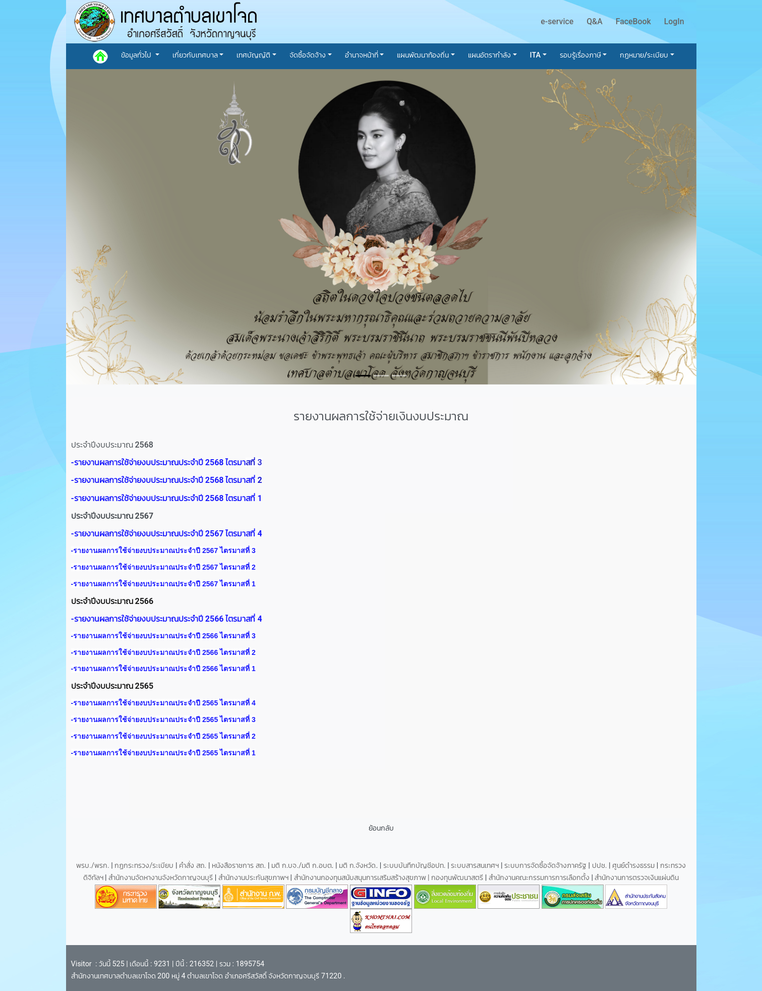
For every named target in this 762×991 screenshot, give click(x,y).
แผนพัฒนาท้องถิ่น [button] (423, 55)
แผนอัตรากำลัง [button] (489, 55)
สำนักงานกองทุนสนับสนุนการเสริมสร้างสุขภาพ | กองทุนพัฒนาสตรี (389, 877)
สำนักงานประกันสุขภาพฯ (254, 877)
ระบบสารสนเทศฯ (476, 865)
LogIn (674, 21)
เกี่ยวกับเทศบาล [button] (195, 55)
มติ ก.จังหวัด (357, 865)
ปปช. (600, 865)
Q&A (595, 21)
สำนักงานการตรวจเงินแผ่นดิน (637, 877)
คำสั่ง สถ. (192, 865)
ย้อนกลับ (381, 828)
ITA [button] (535, 55)
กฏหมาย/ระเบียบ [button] (644, 55)
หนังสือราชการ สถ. (239, 865)
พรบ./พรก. (92, 865)
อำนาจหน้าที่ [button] (361, 55)
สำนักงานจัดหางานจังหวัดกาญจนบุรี (161, 877)
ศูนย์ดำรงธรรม (634, 865)
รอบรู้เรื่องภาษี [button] (580, 55)
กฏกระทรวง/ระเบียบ (143, 865)
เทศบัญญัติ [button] (253, 55)
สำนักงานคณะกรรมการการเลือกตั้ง (539, 877)
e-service (557, 21)
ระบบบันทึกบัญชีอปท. (415, 865)
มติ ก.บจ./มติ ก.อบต (301, 865)
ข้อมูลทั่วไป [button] (137, 55)
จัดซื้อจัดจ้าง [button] (307, 55)
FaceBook (633, 21)
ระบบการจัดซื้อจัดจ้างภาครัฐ (546, 865)
